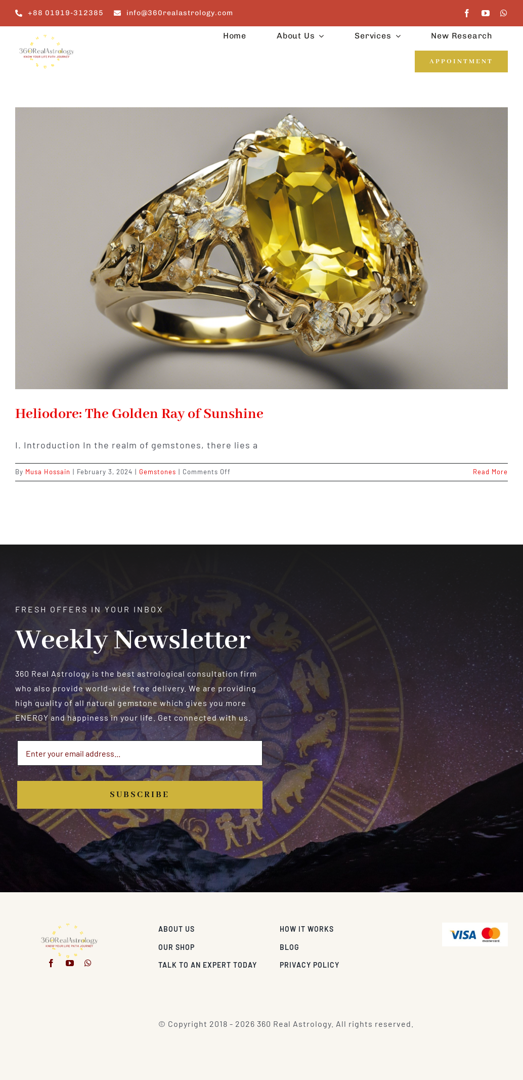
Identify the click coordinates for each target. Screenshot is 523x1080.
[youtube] (486, 13)
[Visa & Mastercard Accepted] (475, 926)
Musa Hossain (47, 472)
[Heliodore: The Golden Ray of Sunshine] (261, 248)
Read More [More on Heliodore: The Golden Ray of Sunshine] (490, 472)
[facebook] (467, 13)
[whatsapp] (504, 13)
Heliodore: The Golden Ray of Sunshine (139, 414)
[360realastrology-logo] (46, 38)
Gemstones (157, 472)
